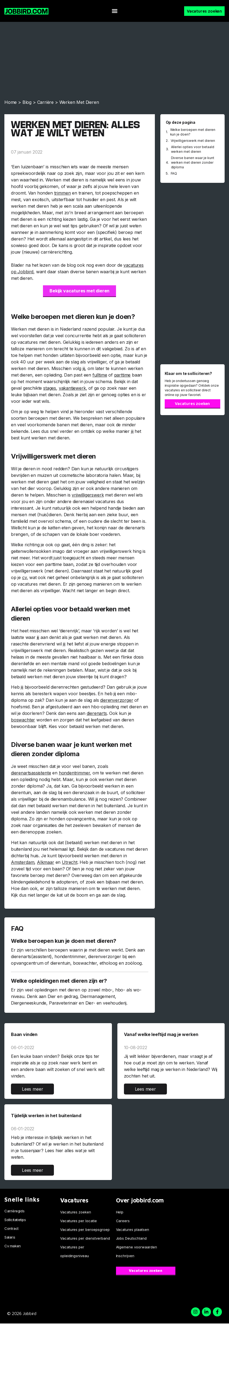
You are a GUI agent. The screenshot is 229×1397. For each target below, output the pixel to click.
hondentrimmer (74, 773)
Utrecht (69, 862)
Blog (26, 102)
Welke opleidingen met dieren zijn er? (59, 981)
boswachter (23, 720)
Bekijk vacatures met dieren (79, 291)
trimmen (62, 193)
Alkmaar (45, 862)
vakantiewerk (72, 388)
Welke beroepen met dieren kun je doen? (193, 132)
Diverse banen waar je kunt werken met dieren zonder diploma (192, 162)
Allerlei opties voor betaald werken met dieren (192, 149)
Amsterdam (22, 862)
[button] (114, 11)
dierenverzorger (116, 700)
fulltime (99, 375)
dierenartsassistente (31, 773)
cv (24, 577)
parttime (122, 375)
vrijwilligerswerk (88, 495)
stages (49, 388)
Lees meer (32, 1089)
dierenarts (97, 713)
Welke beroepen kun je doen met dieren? (63, 941)
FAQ (174, 173)
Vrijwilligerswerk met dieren (193, 141)
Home (10, 102)
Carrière (45, 102)
